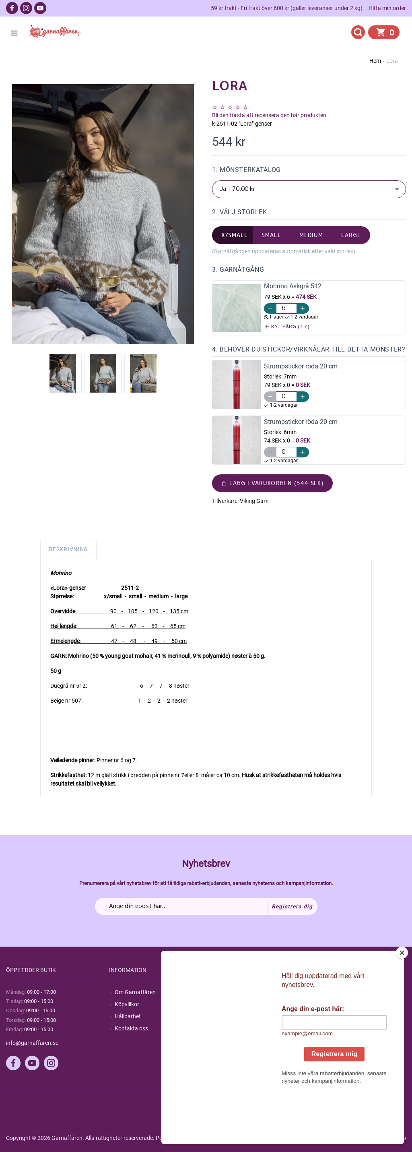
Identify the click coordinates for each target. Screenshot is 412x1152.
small (271, 235)
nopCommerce (204, 1138)
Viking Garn (254, 501)
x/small (234, 235)
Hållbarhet (128, 1016)
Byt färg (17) (287, 326)
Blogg (225, 1004)
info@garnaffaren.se (32, 1043)
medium (311, 235)
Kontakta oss (131, 1028)
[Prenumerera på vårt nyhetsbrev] (206, 906)
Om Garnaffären (135, 992)
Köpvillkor (127, 1004)
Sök (222, 992)
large (351, 235)
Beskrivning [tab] (68, 549)
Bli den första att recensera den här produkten (269, 115)
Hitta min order (387, 8)
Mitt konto (333, 992)
